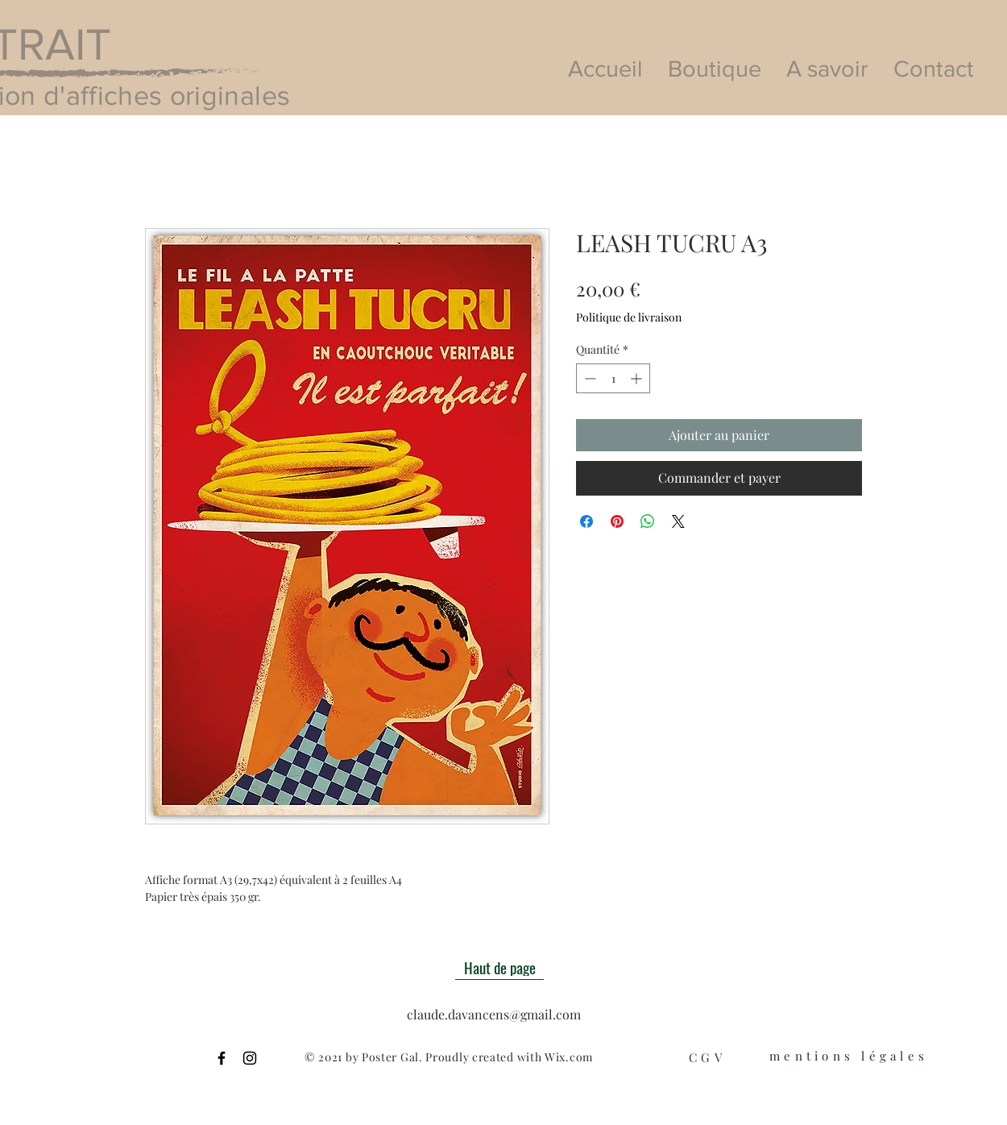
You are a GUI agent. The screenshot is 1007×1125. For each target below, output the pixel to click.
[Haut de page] (499, 968)
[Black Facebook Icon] (221, 1058)
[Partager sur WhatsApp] (647, 521)
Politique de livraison (629, 317)
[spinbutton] (613, 378)
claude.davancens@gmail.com (494, 1014)
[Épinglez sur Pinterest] (617, 521)
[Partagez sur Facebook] (586, 521)
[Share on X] (678, 521)
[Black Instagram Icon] (250, 1058)
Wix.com (569, 1057)
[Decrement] (588, 378)
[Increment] (638, 378)
